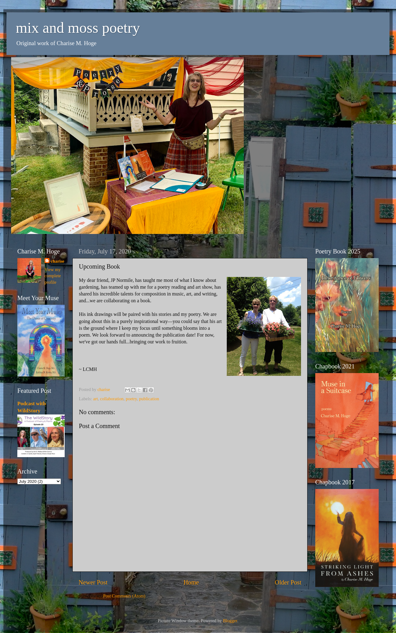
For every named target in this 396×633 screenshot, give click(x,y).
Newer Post (93, 582)
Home (191, 582)
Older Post (288, 582)
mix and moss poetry (78, 27)
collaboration (111, 398)
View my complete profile (53, 275)
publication (149, 398)
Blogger (230, 620)
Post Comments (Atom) (124, 595)
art (95, 398)
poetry (131, 398)
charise (57, 261)
